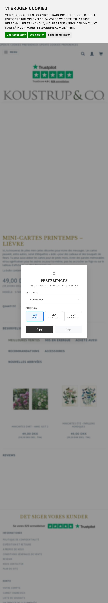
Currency (31, 308)
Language (31, 293)
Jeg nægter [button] (37, 34)
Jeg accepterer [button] (16, 34)
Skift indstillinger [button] (59, 34)
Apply (39, 329)
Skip (68, 329)
